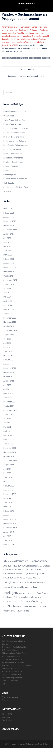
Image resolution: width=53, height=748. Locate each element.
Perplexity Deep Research (13, 162)
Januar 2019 (8, 515)
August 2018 (8, 532)
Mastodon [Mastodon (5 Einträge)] (22, 593)
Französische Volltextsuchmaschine (18, 145)
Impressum (6, 717)
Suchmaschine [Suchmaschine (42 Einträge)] (18, 606)
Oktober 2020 (8, 456)
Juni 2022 (7, 389)
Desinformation (8, 58)
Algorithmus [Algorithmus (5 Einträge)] (10, 561)
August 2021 (8, 414)
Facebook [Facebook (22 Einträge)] (13, 577)
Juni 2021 (7, 423)
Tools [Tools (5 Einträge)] (37, 607)
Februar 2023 (8, 360)
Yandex (46, 58)
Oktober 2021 (8, 406)
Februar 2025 (8, 259)
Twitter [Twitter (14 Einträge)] (42, 606)
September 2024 (10, 280)
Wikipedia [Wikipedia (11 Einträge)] (7, 611)
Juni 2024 (7, 293)
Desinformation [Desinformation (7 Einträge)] (17, 574)
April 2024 (7, 301)
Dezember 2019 (9, 494)
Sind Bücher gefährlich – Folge (15, 187)
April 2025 (7, 251)
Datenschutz (7, 714)
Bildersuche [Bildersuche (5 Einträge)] (38, 566)
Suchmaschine (35, 58)
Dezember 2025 (9, 221)
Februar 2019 (8, 511)
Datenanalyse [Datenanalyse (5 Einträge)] (44, 570)
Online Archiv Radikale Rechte (15, 120)
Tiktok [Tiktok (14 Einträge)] (32, 606)
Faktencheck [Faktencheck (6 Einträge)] (37, 578)
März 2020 (7, 482)
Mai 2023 (7, 347)
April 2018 (7, 540)
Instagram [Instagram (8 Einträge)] (41, 582)
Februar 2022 (8, 393)
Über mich (6, 700)
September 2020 (10, 461)
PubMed (6, 170)
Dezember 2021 (9, 402)
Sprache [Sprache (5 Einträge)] (43, 602)
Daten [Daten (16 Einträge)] (37, 569)
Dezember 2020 (9, 448)
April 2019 (7, 503)
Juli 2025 (7, 238)
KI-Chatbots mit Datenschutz (15, 179)
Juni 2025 (7, 242)
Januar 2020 (8, 490)
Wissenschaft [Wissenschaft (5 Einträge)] (17, 611)
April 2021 (7, 431)
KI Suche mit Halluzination (14, 133)
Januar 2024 (8, 314)
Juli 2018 (7, 536)
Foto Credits (7, 720)
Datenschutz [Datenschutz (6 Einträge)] (7, 574)
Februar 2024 (8, 309)
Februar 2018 (8, 545)
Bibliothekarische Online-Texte (15, 128)
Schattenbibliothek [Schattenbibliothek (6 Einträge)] (9, 602)
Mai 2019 (7, 498)
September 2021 (10, 410)
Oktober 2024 (8, 276)
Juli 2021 (7, 419)
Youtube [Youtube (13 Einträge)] (25, 611)
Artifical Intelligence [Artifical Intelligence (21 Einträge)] (14, 565)
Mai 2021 (7, 427)
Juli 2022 (7, 385)
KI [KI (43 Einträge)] (12, 587)
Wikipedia (7, 191)
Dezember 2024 (9, 267)
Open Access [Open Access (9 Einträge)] (31, 593)
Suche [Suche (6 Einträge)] (5, 607)
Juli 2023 (7, 339)
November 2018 (9, 523)
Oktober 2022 (8, 377)
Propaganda (22, 58)
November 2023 (9, 322)
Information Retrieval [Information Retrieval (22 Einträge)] (24, 582)
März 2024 (7, 305)
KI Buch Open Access (12, 124)
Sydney (45, 744)
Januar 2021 (8, 444)
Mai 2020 (7, 473)
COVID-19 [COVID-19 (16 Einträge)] (28, 569)
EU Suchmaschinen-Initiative (14, 112)
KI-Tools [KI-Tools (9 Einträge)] (17, 588)
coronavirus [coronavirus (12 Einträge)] (17, 569)
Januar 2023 (8, 364)
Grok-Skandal (8, 183)
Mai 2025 (7, 246)
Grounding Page (9, 175)
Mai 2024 (7, 297)
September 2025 (10, 230)
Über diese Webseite (10, 697)
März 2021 (7, 435)
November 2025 (9, 225)
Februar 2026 (8, 213)
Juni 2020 (7, 469)
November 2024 (9, 272)
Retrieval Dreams (26, 3)
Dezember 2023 (9, 318)
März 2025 (7, 255)
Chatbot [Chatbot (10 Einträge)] (46, 566)
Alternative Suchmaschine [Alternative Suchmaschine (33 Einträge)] (31, 561)
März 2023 (7, 356)
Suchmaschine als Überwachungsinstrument (26, 76)
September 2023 (10, 330)
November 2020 (9, 452)
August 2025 (8, 234)
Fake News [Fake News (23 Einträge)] (26, 577)
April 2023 (7, 351)
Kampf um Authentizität (13, 158)
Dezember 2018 (9, 519)
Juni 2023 (7, 343)
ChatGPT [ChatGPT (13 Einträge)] (7, 569)
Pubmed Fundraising (11, 166)
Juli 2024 (7, 288)
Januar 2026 (8, 217)
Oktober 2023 (8, 326)
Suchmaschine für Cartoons (14, 141)
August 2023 (8, 335)
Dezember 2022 (9, 368)
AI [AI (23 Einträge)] (4, 561)
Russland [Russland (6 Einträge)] (38, 597)
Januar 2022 (8, 398)
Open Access (8, 116)
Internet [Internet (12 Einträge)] (6, 587)
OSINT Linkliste (27, 70)
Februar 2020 (8, 486)
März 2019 (7, 507)
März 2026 (7, 209)
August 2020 (8, 465)
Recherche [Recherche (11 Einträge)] (29, 597)
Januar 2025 (8, 263)
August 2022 (8, 381)
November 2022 (9, 372)
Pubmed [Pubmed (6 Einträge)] (22, 597)
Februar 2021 (8, 440)
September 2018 (10, 528)
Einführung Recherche (12, 149)
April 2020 (7, 477)
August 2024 (8, 284)
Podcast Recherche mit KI (13, 137)
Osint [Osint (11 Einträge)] (16, 597)
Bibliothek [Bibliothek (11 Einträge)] (30, 566)
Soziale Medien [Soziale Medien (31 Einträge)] (30, 601)
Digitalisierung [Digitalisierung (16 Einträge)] (31, 573)
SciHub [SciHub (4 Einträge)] (18, 602)
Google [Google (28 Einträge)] (7, 582)
